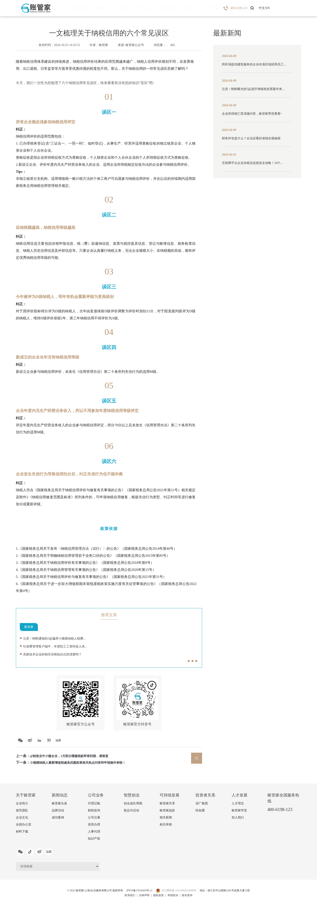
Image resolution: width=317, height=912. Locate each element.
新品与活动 (131, 812)
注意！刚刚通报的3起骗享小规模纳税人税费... (58, 638)
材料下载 (22, 833)
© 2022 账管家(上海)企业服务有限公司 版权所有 (85, 894)
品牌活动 (58, 812)
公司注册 (94, 819)
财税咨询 (94, 812)
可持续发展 (156, 8)
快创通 (200, 812)
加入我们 (238, 819)
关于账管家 (78, 8)
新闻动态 (99, 8)
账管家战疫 (167, 812)
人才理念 (238, 805)
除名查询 (190, 898)
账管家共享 (167, 805)
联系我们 (126, 898)
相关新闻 (166, 819)
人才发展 (198, 8)
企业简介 (22, 805)
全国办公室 (23, 826)
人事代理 (94, 833)
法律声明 (142, 898)
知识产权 (94, 840)
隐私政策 (158, 898)
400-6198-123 (279, 811)
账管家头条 (59, 805)
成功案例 (58, 819)
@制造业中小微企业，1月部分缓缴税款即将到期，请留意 (75, 757)
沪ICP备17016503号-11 (137, 894)
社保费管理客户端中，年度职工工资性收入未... (59, 646)
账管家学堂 (239, 812)
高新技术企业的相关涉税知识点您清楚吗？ (56, 654)
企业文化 (22, 819)
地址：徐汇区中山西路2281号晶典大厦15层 (234, 894)
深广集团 (201, 805)
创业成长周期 (133, 805)
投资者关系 (178, 8)
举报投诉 (174, 898)
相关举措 (166, 826)
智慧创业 (136, 8)
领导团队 (22, 812)
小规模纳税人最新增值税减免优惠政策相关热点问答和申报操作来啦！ (84, 764)
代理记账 (94, 805)
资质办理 (94, 826)
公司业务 (117, 8)
